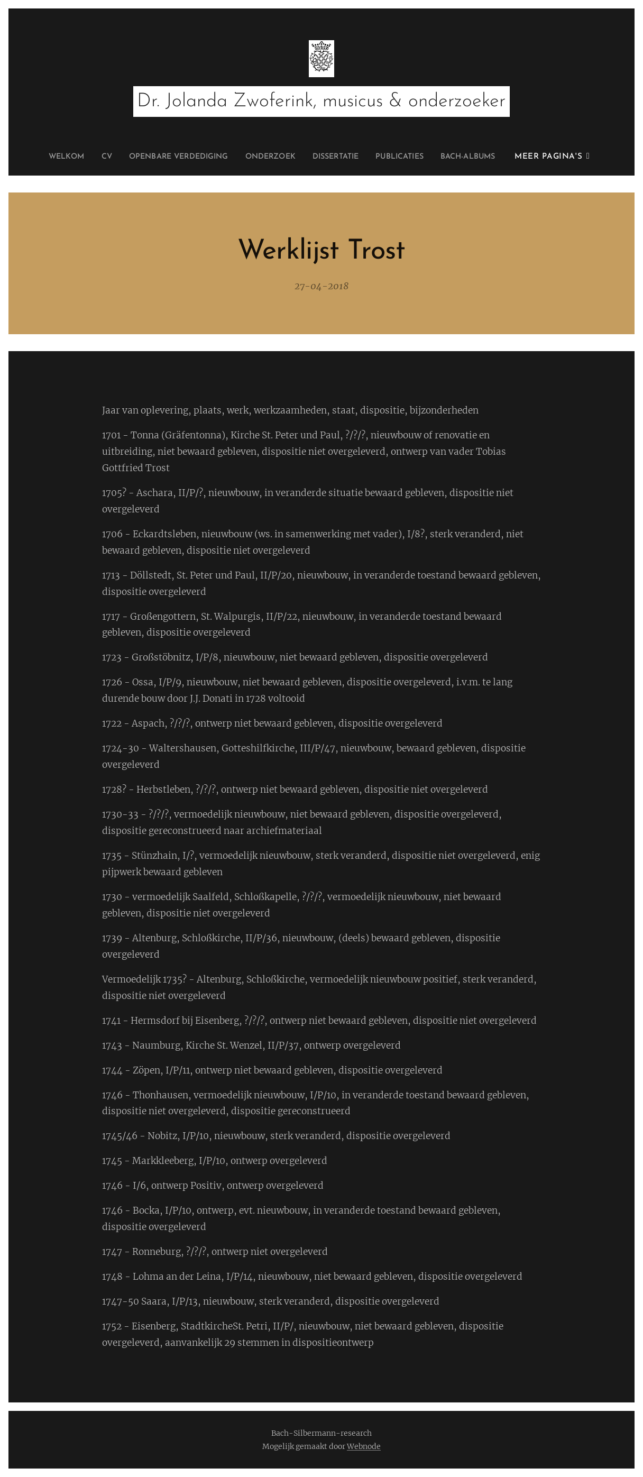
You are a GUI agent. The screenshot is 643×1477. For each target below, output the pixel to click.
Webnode (364, 1446)
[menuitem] (48, 157)
